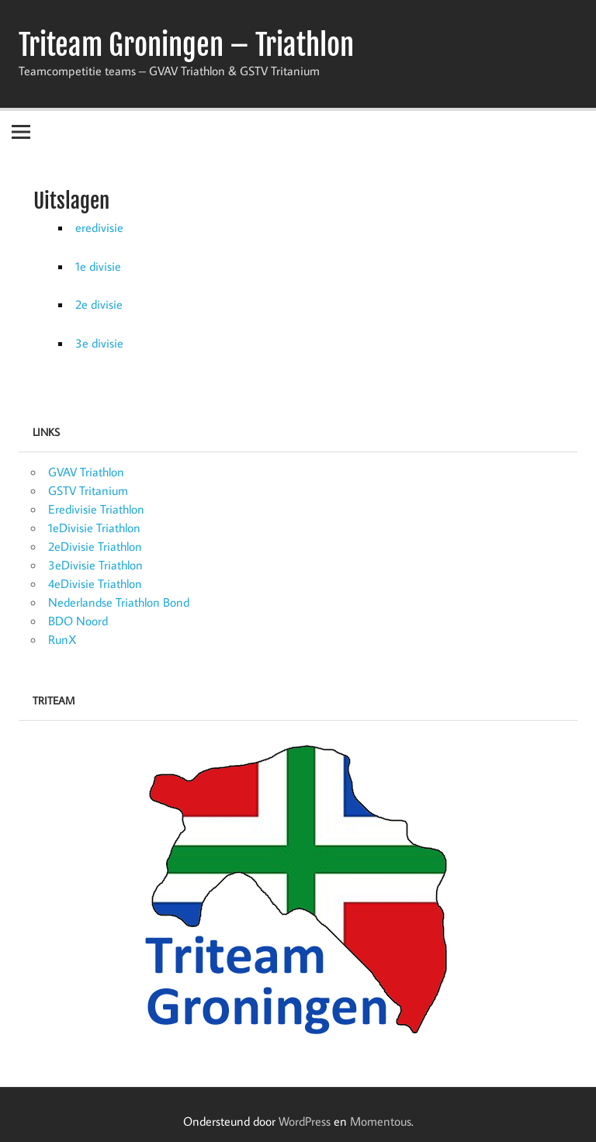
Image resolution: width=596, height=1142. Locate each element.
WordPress (305, 1121)
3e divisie (99, 343)
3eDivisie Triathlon (95, 565)
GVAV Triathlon (86, 471)
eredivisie (99, 227)
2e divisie (99, 304)
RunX (62, 639)
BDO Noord (78, 620)
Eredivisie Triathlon (96, 509)
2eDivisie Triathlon (95, 546)
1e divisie (98, 266)
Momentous (380, 1121)
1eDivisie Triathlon (94, 527)
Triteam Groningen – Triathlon (186, 45)
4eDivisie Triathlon (95, 583)
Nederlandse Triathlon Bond (118, 602)
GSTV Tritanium (88, 490)
